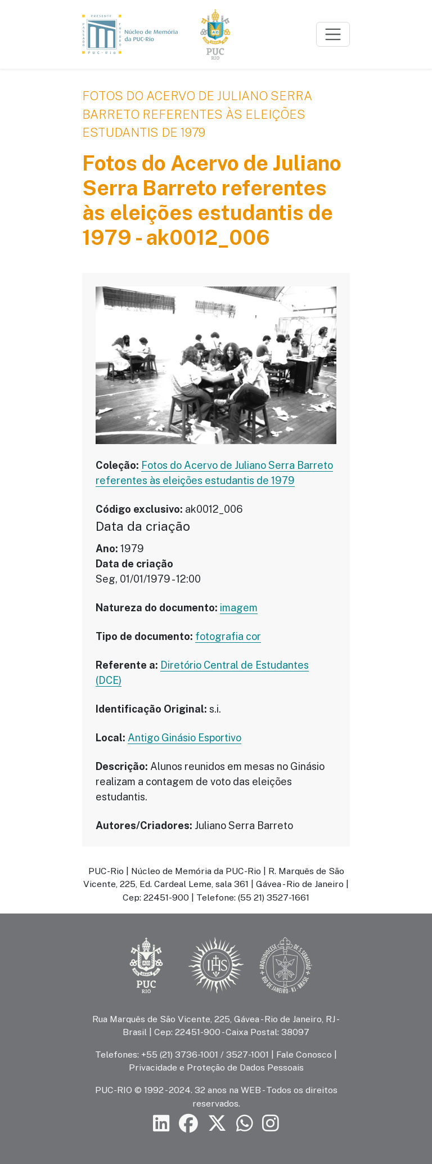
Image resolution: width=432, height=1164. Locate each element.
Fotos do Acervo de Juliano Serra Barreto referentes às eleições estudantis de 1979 (197, 114)
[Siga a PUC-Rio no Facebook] (188, 1123)
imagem (239, 608)
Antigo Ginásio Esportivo (184, 738)
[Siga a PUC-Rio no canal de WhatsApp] (244, 1123)
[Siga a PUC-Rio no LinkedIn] (161, 1123)
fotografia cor (228, 636)
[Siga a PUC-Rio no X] (217, 1123)
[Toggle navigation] (333, 34)
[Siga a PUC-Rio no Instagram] (270, 1123)
